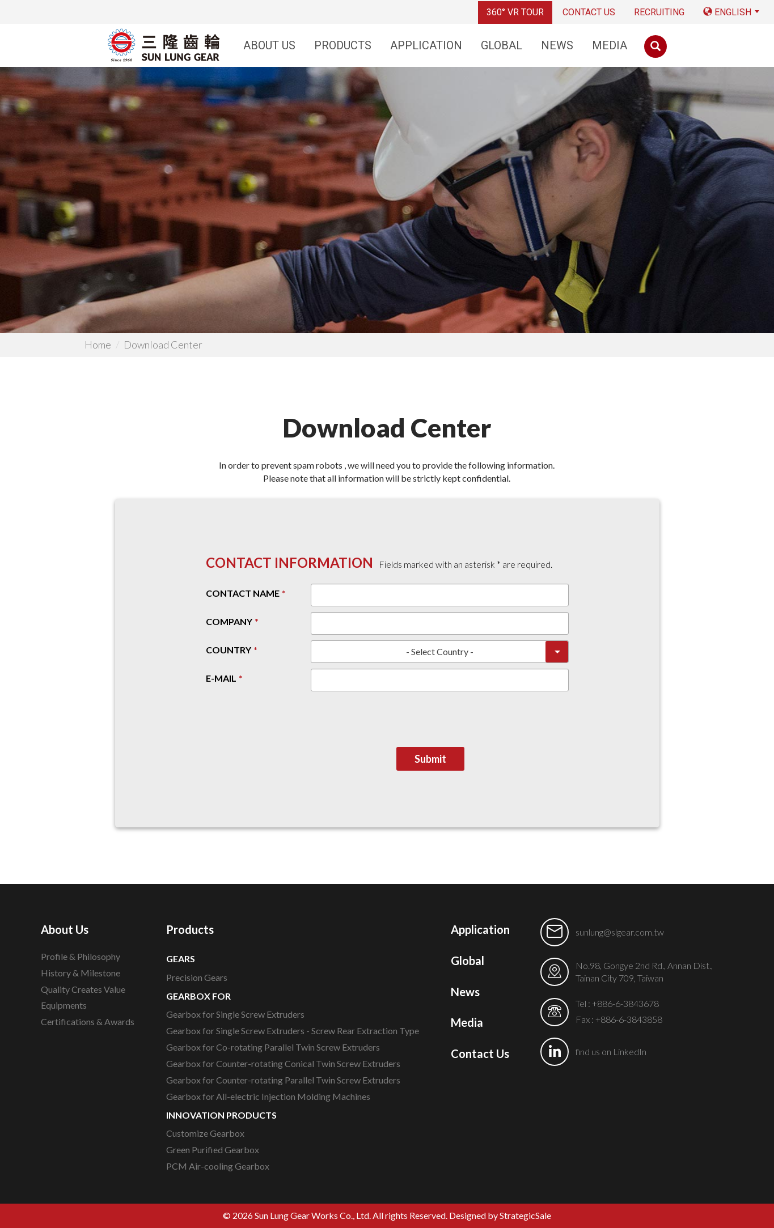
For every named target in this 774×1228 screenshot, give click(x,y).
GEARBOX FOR (198, 996)
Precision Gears (196, 977)
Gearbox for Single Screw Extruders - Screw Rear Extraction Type (292, 1030)
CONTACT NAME (243, 593)
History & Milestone (80, 972)
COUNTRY (228, 649)
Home (97, 344)
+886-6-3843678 (625, 1003)
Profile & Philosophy (80, 956)
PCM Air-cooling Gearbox (217, 1166)
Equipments (64, 1005)
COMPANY (229, 621)
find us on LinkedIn (611, 1051)
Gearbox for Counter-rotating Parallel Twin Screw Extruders (283, 1079)
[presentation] (482, 725)
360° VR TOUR (515, 12)
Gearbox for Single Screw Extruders (235, 1014)
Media (609, 45)
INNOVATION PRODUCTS (221, 1115)
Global (501, 45)
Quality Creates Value (83, 989)
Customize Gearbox (205, 1133)
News (557, 45)
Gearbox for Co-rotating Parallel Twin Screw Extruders (273, 1047)
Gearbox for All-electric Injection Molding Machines (268, 1096)
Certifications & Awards (87, 1021)
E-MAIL (221, 678)
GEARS (180, 958)
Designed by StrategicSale (500, 1215)
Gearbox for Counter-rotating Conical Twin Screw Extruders (283, 1063)
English (727, 12)
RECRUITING (659, 12)
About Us (269, 45)
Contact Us (588, 12)
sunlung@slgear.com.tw (620, 932)
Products (342, 45)
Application (426, 45)
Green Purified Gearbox (212, 1149)
